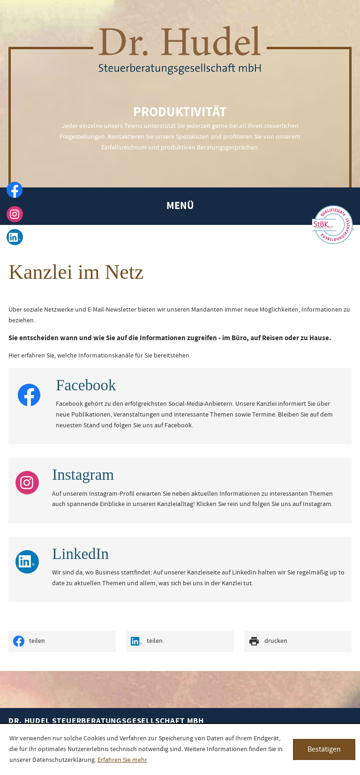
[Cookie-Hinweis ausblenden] (324, 749)
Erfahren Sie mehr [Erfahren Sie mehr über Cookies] (122, 760)
